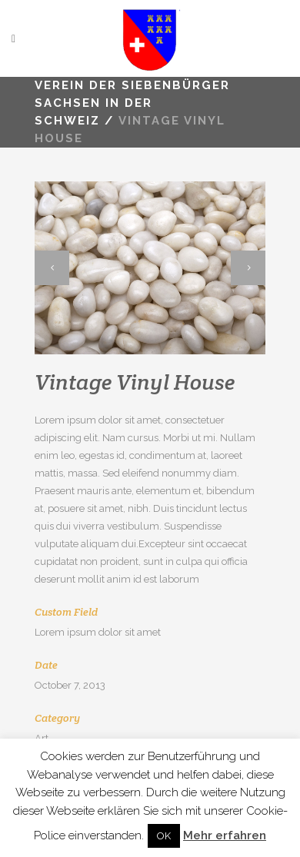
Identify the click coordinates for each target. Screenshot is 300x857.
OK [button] (164, 836)
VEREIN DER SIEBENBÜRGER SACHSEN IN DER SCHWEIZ (132, 103)
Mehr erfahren (224, 835)
